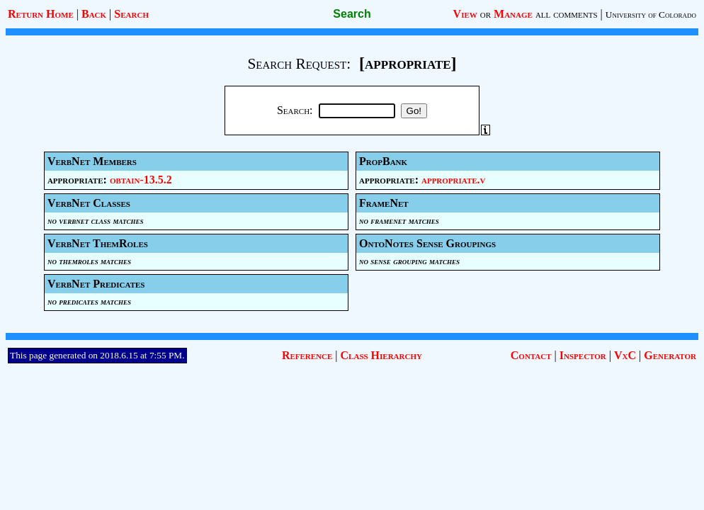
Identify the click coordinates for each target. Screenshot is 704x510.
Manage (513, 14)
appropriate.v (453, 180)
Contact (531, 355)
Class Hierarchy (381, 355)
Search (131, 14)
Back (93, 14)
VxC (625, 355)
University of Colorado (651, 14)
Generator (670, 355)
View (465, 14)
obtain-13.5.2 (141, 180)
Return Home (41, 14)
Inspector (583, 355)
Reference (307, 355)
